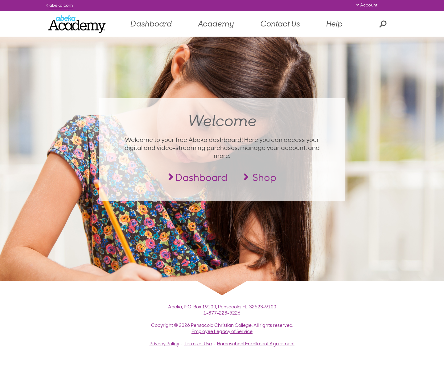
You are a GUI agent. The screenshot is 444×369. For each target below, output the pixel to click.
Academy (216, 24)
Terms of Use (198, 344)
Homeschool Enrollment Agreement (256, 344)
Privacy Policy (164, 344)
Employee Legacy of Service (222, 332)
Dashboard (151, 24)
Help (334, 24)
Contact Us (280, 24)
